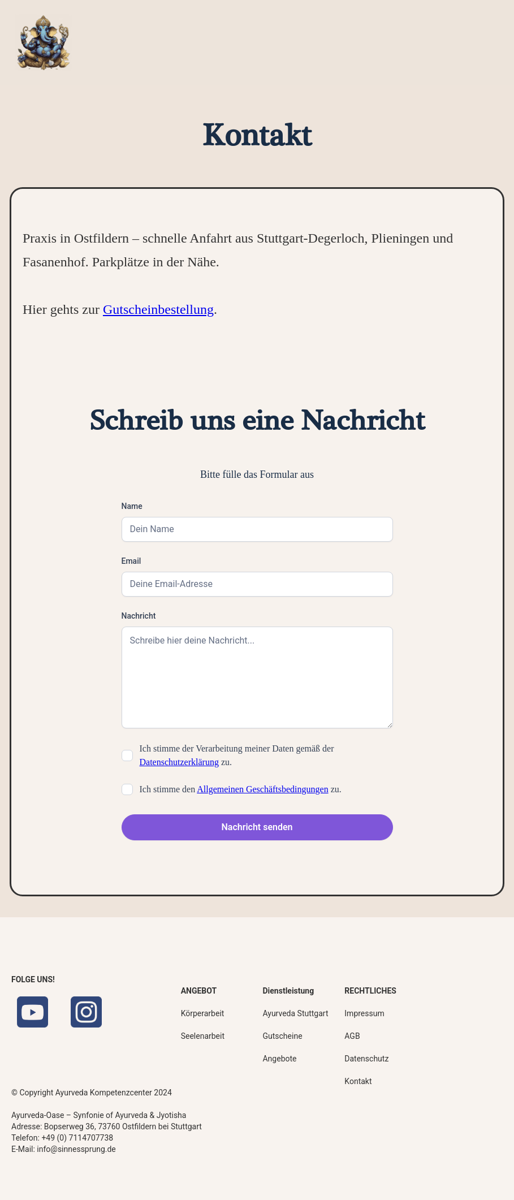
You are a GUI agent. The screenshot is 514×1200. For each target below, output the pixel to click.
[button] (477, 43)
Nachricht (139, 615)
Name (132, 506)
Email (131, 561)
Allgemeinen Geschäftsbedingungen (262, 789)
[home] (43, 42)
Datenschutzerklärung (179, 762)
